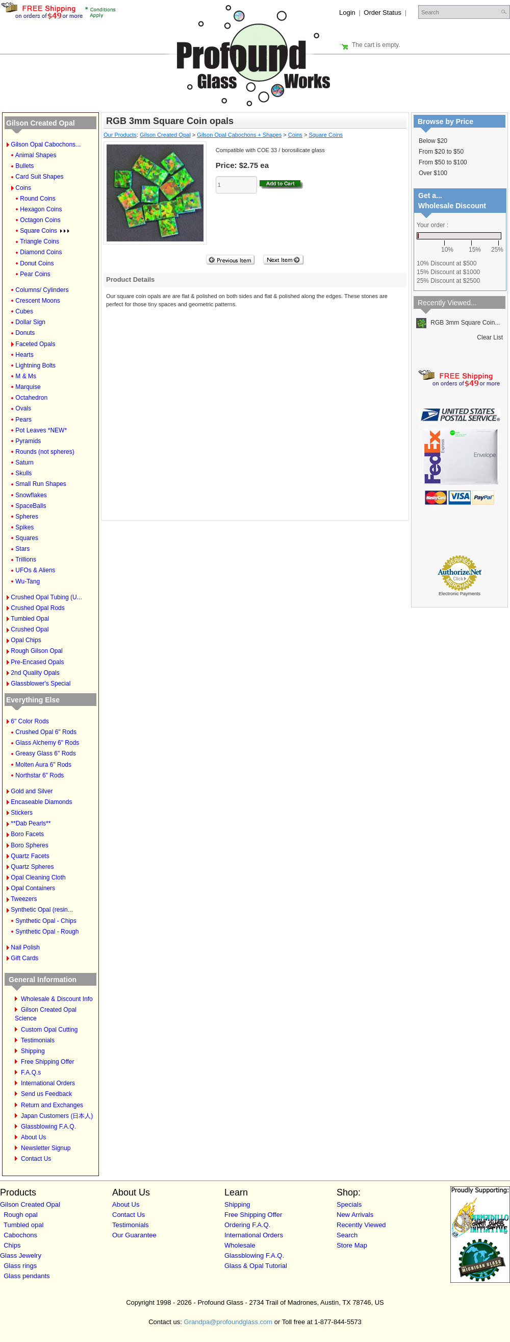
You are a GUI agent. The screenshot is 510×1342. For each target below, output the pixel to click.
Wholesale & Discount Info (57, 999)
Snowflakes (30, 495)
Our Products (120, 135)
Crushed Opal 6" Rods (45, 732)
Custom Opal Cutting (49, 1029)
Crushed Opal (29, 629)
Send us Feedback (46, 1093)
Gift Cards (24, 958)
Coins (23, 187)
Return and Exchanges (52, 1105)
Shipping (33, 1051)
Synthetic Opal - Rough (47, 931)
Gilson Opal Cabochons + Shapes (239, 135)
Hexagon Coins (41, 209)
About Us (33, 1137)
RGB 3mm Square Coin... (458, 322)
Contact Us (36, 1158)
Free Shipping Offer (47, 1061)
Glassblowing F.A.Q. (48, 1126)
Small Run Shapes (40, 483)
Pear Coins (35, 274)
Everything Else (33, 700)
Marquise (27, 387)
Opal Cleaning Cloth (38, 877)
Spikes (24, 527)
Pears (23, 419)
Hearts (24, 354)
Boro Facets (27, 834)
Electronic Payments (459, 593)
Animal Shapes (36, 155)
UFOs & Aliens (35, 570)
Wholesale (240, 1245)
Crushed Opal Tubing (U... (46, 597)
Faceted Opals (35, 344)
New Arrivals (355, 1214)
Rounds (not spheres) (44, 451)
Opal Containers (33, 888)
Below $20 (433, 140)
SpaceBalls (30, 505)
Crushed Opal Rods (37, 608)
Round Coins (37, 198)
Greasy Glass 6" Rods (45, 753)
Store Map (352, 1245)
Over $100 (433, 173)
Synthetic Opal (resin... (41, 909)
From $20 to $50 (441, 151)
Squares (26, 538)
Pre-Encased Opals (37, 662)
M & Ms (25, 376)
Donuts (25, 332)
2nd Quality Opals (35, 672)
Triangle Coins (39, 241)
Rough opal (21, 1214)
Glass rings (20, 1266)
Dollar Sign (30, 322)
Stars (22, 548)
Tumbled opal (23, 1225)
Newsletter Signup (45, 1148)
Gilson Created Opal (40, 123)
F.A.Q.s (31, 1072)
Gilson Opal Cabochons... (46, 144)
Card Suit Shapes (39, 176)
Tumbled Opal (30, 618)
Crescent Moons (37, 300)
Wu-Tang (27, 581)
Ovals (23, 408)
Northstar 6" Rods (39, 775)
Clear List (490, 337)
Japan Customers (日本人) (57, 1115)
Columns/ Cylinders (41, 290)
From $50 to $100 (443, 162)
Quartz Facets (30, 856)
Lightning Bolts (35, 365)
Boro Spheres (29, 845)
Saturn (24, 462)
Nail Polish (25, 947)
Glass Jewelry (20, 1255)
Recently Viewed (361, 1225)
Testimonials (38, 1040)
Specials (349, 1204)
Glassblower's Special (40, 683)
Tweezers (24, 898)
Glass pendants (26, 1276)
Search (347, 1235)
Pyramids (28, 441)
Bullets (24, 165)
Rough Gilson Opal (36, 650)
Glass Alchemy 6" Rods (47, 742)
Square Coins (44, 230)
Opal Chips (26, 640)
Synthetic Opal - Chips (45, 920)
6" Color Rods (29, 721)
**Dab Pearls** (30, 823)
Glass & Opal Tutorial (255, 1266)
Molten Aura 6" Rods (43, 764)
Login (347, 12)
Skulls (23, 473)
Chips (12, 1245)
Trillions (25, 559)
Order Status (382, 12)
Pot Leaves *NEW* (41, 430)
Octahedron (31, 397)
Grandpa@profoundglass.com (228, 1322)
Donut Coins (37, 263)
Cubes (24, 311)
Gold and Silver (32, 791)
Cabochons (20, 1235)
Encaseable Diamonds (41, 802)
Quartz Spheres (32, 866)
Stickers (22, 812)
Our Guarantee (134, 1235)
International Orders (48, 1083)
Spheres (26, 516)
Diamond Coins (41, 252)
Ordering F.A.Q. (247, 1225)
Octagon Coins (40, 220)
